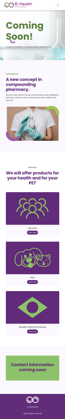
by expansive (32, 407)
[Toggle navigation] (58, 5)
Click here (32, 232)
